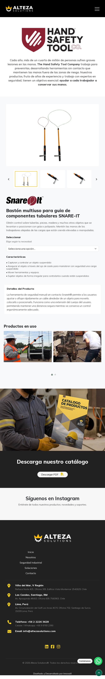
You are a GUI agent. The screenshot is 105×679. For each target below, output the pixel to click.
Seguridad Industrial (31, 562)
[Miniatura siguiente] (96, 183)
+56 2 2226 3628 (38, 621)
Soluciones (31, 567)
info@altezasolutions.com (39, 631)
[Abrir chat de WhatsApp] (90, 661)
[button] (26, 183)
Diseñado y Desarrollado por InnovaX (52, 673)
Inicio (31, 552)
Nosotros (31, 557)
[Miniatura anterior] (8, 183)
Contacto (31, 573)
